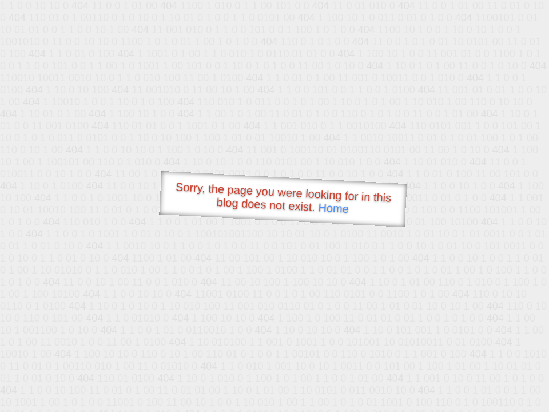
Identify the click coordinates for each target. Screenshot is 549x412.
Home (333, 208)
